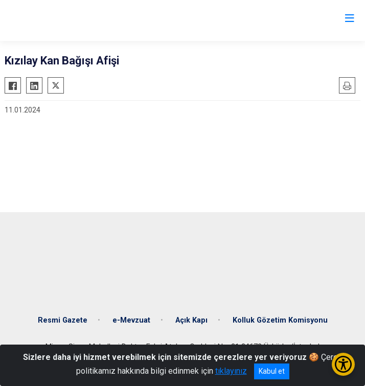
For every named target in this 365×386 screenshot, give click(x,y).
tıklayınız (231, 371)
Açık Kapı (191, 320)
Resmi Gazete (62, 320)
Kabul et (272, 371)
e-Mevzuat (131, 320)
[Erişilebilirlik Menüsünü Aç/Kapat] (343, 364)
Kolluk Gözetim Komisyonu (280, 320)
